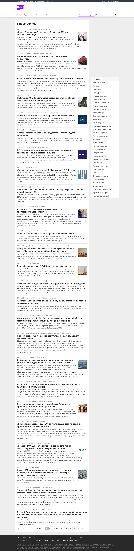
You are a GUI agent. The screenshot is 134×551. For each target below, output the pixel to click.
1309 (74, 528)
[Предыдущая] (18, 528)
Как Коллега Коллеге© (101, 196)
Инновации (40, 113)
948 (37, 528)
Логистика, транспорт (32, 54)
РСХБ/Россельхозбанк (33, 281)
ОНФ (27, 207)
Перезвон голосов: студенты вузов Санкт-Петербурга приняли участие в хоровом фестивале (43, 405)
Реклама (45, 540)
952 (50, 528)
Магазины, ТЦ (98, 139)
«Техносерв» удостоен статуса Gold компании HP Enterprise (46, 170)
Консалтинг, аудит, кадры (102, 126)
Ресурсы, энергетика (43, 443)
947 (33, 528)
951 (47, 529)
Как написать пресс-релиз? (60, 538)
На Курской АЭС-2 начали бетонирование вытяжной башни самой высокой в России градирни (46, 99)
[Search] (104, 15)
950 (44, 528)
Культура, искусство (32, 401)
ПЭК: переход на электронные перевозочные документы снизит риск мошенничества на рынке (45, 151)
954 (57, 528)
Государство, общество (37, 130)
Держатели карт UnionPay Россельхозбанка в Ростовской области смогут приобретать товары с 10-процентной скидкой (49, 319)
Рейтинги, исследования (101, 159)
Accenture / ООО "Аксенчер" (34, 76)
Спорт (95, 173)
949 (40, 528)
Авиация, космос (31, 113)
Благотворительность (100, 96)
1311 (82, 528)
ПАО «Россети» (30, 443)
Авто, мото (29, 421)
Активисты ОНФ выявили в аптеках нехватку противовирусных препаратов (39, 210)
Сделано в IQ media (23, 540)
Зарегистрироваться (113, 1)
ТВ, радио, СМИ (98, 183)
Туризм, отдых (98, 186)
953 (54, 528)
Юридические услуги (100, 193)
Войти (103, 1)
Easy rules (75, 538)
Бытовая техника (99, 99)
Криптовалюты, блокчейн (102, 129)
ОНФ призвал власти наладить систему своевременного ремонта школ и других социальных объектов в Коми (45, 361)
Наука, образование (51, 113)
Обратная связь (56, 540)
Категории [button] (50, 15)
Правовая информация (70, 540)
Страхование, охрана (32, 263)
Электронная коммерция (102, 189)
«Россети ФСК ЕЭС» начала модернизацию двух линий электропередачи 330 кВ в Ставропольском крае (44, 447)
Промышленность (44, 29)
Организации (40, 15)
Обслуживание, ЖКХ (100, 149)
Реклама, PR (97, 163)
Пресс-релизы (29, 15)
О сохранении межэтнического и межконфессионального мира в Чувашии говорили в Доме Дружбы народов (45, 249)
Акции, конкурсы (99, 89)
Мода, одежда (98, 143)
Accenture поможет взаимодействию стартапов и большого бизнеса (50, 78)
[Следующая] (86, 528)
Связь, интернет (66, 333)
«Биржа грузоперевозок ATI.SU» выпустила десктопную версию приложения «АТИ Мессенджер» (48, 425)
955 (60, 528)
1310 (78, 528)
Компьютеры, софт (50, 76)
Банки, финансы (31, 187)
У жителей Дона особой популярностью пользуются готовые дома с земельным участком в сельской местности (51, 491)
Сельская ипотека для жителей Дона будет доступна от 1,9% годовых (51, 283)
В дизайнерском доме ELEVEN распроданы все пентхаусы (45, 266)
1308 (70, 528)
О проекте (37, 540)
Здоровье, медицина (32, 333)
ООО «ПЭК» (29, 147)
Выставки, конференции (101, 103)
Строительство (30, 95)
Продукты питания (31, 29)
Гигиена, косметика (100, 106)
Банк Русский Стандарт (33, 509)
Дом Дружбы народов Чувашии (36, 246)
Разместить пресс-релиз (86, 15)
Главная (20, 15)
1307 (66, 528)
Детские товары (98, 113)
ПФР (27, 130)
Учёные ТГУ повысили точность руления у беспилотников (45, 115)
